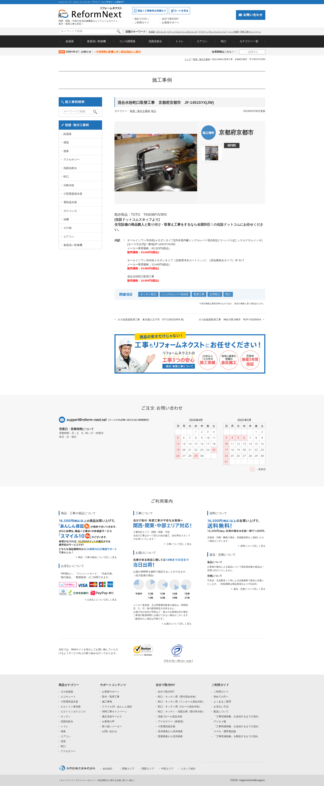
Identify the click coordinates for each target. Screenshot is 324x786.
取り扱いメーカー (112, 726)
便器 (66, 142)
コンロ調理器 (127, 41)
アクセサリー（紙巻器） (171, 721)
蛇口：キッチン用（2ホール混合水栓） (179, 706)
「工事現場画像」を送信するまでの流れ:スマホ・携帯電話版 (236, 729)
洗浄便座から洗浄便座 (170, 731)
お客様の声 (108, 721)
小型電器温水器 (72, 193)
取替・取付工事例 (201, 59)
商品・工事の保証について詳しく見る (97, 557)
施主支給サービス (112, 716)
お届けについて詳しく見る (177, 623)
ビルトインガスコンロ (73, 711)
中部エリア (167, 768)
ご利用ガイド (141, 22)
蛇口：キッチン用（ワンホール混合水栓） (181, 701)
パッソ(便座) (233, 32)
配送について (221, 711)
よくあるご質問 (222, 701)
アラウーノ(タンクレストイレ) (212, 32)
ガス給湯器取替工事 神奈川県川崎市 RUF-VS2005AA (230, 319)
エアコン (202, 41)
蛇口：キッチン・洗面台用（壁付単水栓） (181, 711)
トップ (188, 59)
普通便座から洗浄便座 (170, 736)
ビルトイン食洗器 (71, 706)
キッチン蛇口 (148, 294)
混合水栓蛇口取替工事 (140, 276)
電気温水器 (70, 202)
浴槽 (66, 219)
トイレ (179, 41)
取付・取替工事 (110, 696)
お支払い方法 (221, 706)
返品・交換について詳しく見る (249, 589)
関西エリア (148, 768)
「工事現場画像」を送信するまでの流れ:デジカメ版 (236, 719)
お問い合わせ (109, 731)
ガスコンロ (161, 32)
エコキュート (68, 696)
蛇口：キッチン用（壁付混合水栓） (178, 696)
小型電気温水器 (69, 701)
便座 (66, 151)
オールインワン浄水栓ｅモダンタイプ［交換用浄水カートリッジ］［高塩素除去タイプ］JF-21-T (185, 260)
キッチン (66, 716)
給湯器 (152, 32)
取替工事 (199, 294)
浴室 (63, 741)
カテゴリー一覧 (248, 41)
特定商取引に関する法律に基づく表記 (115, 780)
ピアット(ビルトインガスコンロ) (182, 32)
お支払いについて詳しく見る (102, 599)
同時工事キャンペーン (250, 32)
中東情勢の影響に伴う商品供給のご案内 (118, 51)
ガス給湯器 (67, 691)
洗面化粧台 (155, 41)
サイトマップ (67, 780)
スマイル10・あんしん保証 (117, 706)
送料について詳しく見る (252, 546)
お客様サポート (170, 22)
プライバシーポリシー (85, 780)
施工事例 (107, 701)
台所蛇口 (215, 294)
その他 (67, 227)
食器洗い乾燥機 (96, 41)
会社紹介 (108, 768)
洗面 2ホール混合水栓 (170, 716)
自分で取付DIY (170, 18)
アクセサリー (71, 159)
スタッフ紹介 (188, 768)
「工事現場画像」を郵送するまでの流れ (236, 736)
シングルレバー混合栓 (175, 294)
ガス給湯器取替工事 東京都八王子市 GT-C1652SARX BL (151, 319)
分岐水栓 (68, 185)
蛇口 (223, 41)
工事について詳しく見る (178, 544)
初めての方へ (141, 18)
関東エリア (128, 768)
